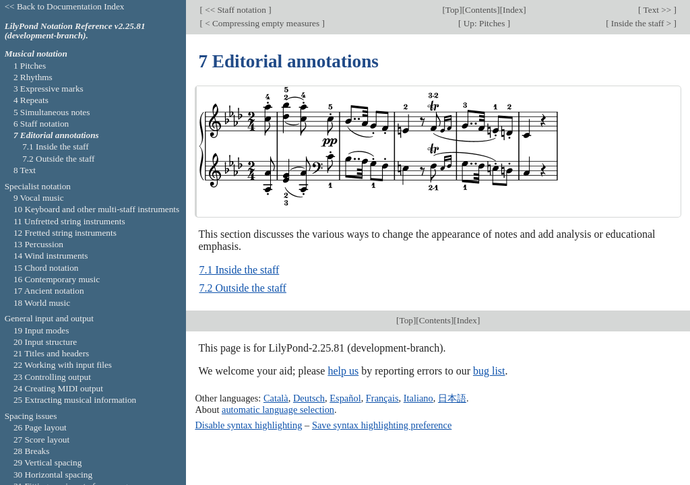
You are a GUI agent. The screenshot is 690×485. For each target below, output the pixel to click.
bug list (489, 371)
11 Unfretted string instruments (69, 221)
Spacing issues (31, 416)
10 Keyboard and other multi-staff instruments (96, 209)
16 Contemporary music (56, 279)
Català (275, 398)
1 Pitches (29, 66)
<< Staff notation (235, 10)
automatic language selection (278, 409)
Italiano (418, 398)
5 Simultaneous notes (51, 112)
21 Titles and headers (51, 353)
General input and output (49, 318)
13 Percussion (38, 244)
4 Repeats (31, 100)
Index (513, 10)
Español (345, 398)
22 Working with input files (62, 365)
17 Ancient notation (48, 291)
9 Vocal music (38, 198)
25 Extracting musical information (74, 400)
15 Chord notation (46, 268)
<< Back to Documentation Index (65, 6)
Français (382, 398)
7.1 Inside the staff (239, 270)
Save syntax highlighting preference (381, 425)
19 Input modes (41, 330)
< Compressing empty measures (262, 23)
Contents (481, 10)
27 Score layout (41, 439)
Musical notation (36, 53)
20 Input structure (45, 342)
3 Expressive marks (48, 89)
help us (342, 371)
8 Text (24, 170)
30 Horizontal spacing (52, 475)
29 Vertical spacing (47, 462)
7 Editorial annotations (56, 135)
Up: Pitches (484, 23)
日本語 (452, 398)
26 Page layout (40, 427)
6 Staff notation (41, 124)
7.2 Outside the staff (242, 288)
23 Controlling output (52, 377)
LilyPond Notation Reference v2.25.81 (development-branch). (75, 31)
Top (452, 10)
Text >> (657, 10)
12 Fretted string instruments (65, 233)
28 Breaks (31, 451)
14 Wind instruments (50, 256)
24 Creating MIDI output (58, 388)
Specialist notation (38, 186)
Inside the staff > (641, 23)
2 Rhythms (33, 77)
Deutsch (309, 398)
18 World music (41, 303)
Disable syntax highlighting (248, 425)
